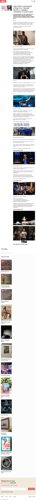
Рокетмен (15, 80)
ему (28, 144)
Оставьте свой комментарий (6, 252)
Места (6, 496)
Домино (14, 20)
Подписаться (31, 488)
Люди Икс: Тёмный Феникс (18, 46)
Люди (10, 496)
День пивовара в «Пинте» (17, 165)
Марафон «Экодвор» (17, 108)
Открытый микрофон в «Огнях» (18, 137)
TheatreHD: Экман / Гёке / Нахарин (19, 196)
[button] (34, 31)
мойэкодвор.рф (27, 114)
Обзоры (14, 496)
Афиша (2, 496)
